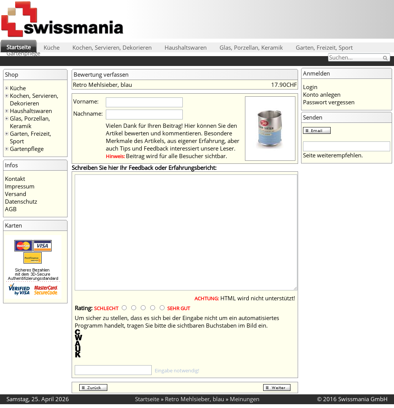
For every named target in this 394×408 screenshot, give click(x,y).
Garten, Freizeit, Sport (324, 47)
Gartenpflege (23, 53)
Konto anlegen (322, 94)
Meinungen (244, 399)
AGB (11, 209)
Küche (52, 47)
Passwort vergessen (329, 102)
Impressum (20, 186)
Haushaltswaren (186, 47)
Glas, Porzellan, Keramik (251, 47)
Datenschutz (21, 201)
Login (310, 87)
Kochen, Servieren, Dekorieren (112, 47)
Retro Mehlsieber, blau (194, 399)
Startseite (18, 47)
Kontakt (15, 178)
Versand (15, 194)
